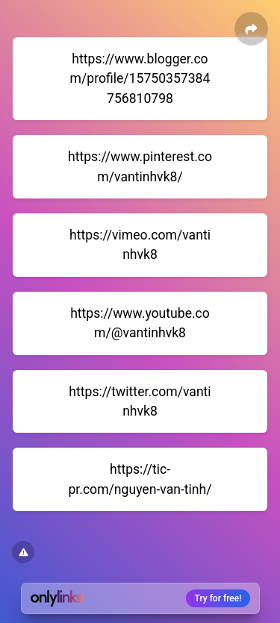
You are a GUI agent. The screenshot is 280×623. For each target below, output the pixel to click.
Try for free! (218, 598)
